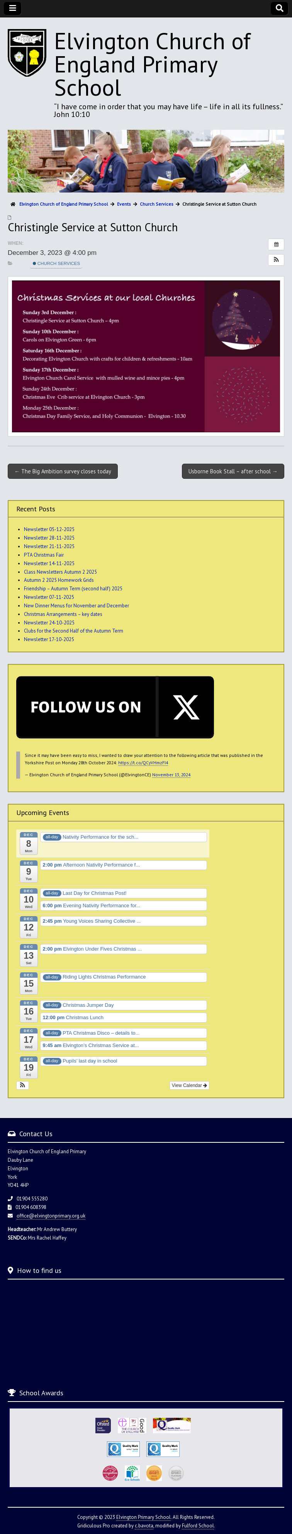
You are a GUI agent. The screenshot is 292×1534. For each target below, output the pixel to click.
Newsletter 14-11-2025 (49, 563)
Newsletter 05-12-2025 (49, 529)
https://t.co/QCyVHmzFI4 (143, 762)
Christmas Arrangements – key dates (63, 614)
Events (124, 204)
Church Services (56, 263)
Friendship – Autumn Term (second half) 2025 (73, 588)
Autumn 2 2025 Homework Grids (59, 580)
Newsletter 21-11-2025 (49, 546)
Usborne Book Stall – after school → (233, 471)
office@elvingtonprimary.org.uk (51, 1215)
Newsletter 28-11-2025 (49, 538)
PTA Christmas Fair (44, 555)
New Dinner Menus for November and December (76, 605)
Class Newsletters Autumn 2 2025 (60, 572)
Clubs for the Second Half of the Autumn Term (73, 631)
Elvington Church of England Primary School (152, 64)
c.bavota (144, 1525)
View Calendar (189, 1085)
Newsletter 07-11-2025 (49, 597)
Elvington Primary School (143, 1517)
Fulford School (198, 1525)
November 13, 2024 (171, 774)
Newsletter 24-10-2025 (49, 622)
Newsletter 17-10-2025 (49, 639)
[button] (276, 260)
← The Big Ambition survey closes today (62, 471)
